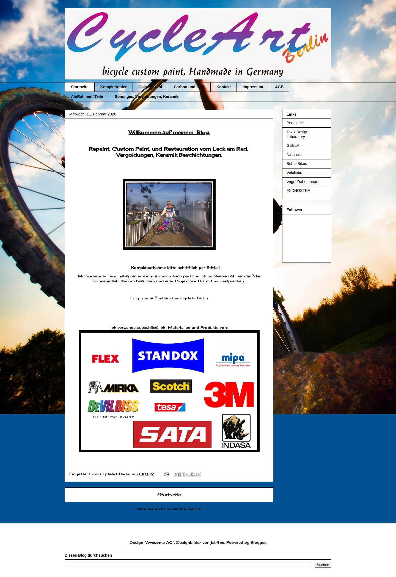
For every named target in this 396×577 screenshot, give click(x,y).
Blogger (258, 542)
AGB (279, 87)
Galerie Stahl (150, 87)
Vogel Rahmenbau (302, 182)
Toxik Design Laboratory (297, 134)
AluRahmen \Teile (87, 96)
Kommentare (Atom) (181, 509)
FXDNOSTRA (298, 190)
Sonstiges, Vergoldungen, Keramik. (147, 96)
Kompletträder (113, 87)
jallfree (217, 542)
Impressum (253, 87)
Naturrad (294, 154)
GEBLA (293, 145)
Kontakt (223, 87)
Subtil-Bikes (297, 163)
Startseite (80, 87)
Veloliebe (294, 172)
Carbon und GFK (189, 87)
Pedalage (295, 123)
